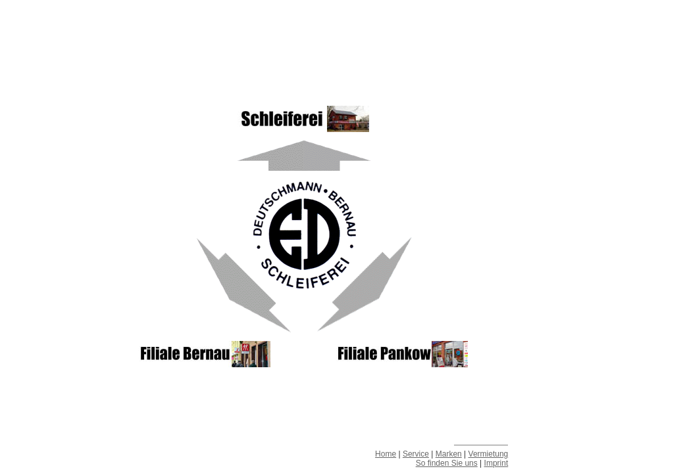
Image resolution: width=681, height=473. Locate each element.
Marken (449, 454)
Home (385, 454)
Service (416, 454)
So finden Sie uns (447, 463)
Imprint (496, 463)
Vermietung (488, 454)
